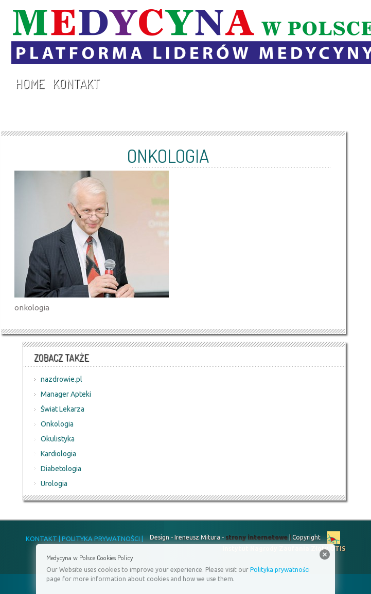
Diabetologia (61, 469)
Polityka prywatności (280, 569)
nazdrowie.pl (61, 379)
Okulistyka (58, 439)
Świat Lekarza (62, 409)
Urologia (54, 483)
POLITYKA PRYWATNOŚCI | (101, 538)
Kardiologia (58, 454)
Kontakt (76, 83)
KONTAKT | (43, 538)
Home (29, 83)
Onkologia (57, 424)
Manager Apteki (66, 394)
